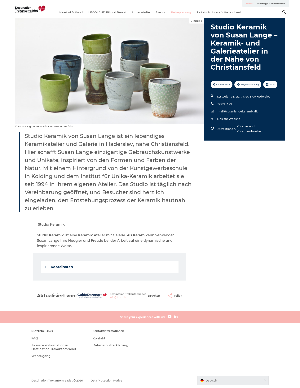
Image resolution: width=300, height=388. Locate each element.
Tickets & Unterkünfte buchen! (219, 12)
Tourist (250, 3)
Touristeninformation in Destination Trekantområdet (53, 347)
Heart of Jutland (71, 12)
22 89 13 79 (225, 104)
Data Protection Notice (106, 380)
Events (160, 12)
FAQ (34, 338)
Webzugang (41, 356)
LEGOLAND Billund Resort (107, 12)
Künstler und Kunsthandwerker (249, 129)
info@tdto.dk (117, 297)
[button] (154, 296)
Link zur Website (228, 119)
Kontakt (99, 338)
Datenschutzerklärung (110, 345)
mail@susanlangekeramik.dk (238, 111)
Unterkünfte (141, 12)
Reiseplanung (181, 12)
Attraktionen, (227, 129)
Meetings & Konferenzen (271, 3)
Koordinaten (59, 267)
